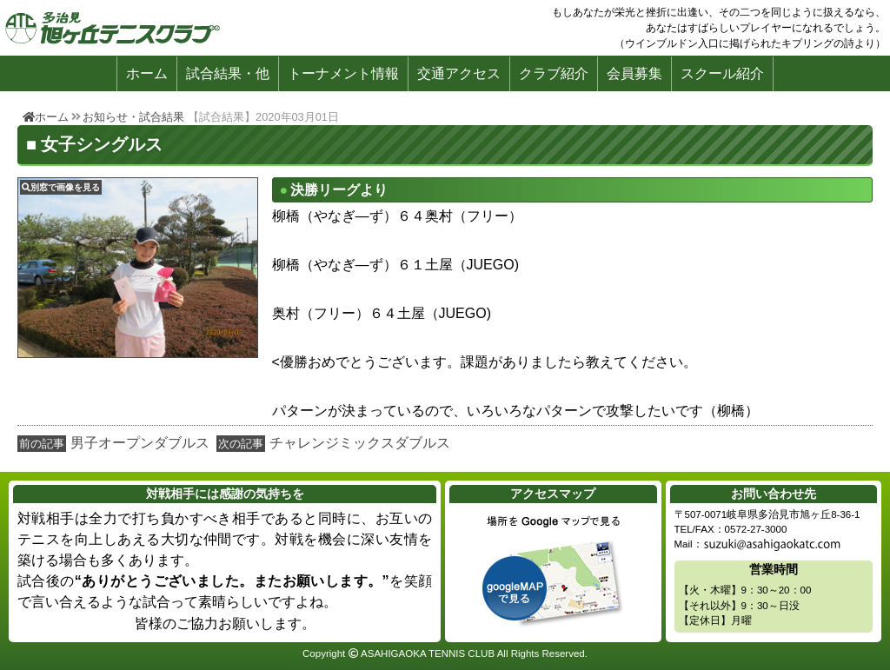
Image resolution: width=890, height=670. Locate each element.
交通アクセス (459, 73)
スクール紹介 (722, 73)
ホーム (147, 73)
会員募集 (634, 73)
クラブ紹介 (553, 73)
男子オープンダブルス (139, 442)
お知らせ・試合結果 (133, 116)
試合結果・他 (227, 73)
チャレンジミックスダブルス (359, 442)
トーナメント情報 (343, 73)
